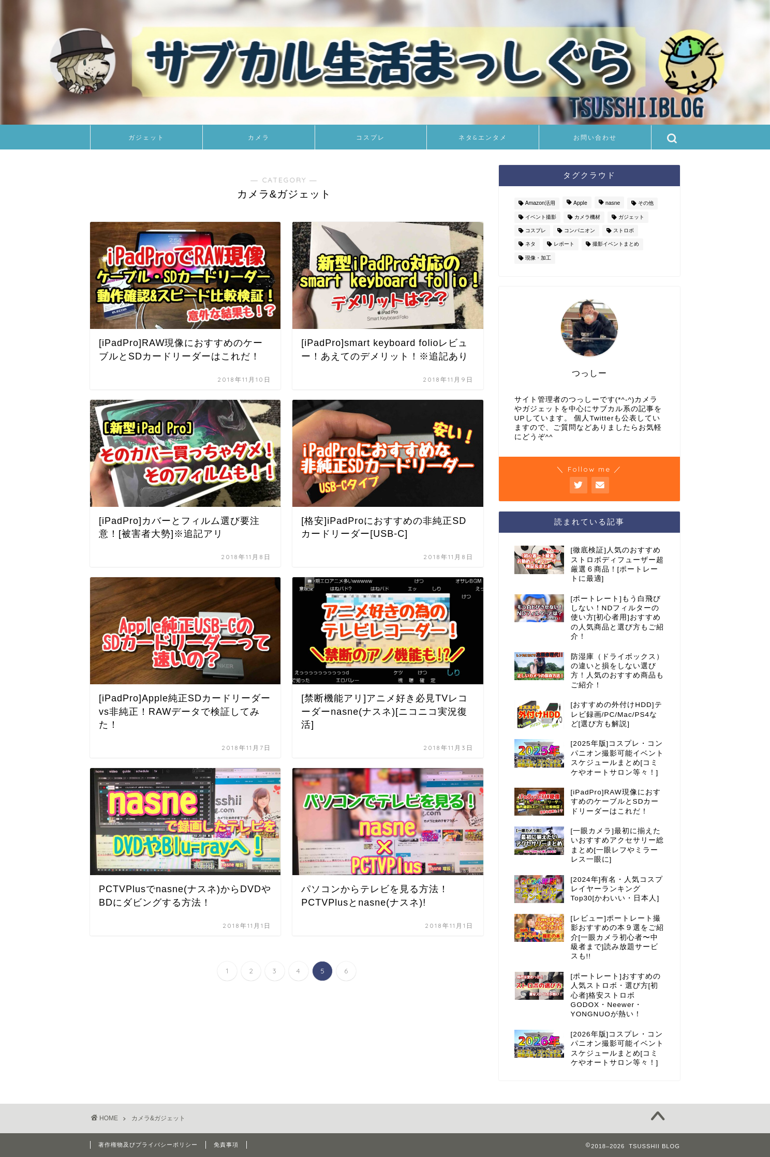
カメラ (259, 137)
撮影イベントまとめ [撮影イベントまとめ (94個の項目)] (616, 244)
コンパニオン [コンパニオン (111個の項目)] (579, 230)
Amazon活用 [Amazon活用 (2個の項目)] (540, 203)
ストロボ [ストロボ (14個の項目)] (623, 230)
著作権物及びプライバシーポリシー (148, 1144)
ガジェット (146, 137)
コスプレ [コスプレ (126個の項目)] (535, 230)
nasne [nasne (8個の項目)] (612, 203)
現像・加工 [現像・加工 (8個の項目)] (538, 258)
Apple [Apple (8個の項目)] (580, 203)
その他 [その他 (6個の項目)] (646, 203)
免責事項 (226, 1144)
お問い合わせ (595, 137)
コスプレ (370, 137)
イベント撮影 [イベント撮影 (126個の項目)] (540, 217)
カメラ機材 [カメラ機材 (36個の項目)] (587, 217)
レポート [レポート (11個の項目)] (564, 244)
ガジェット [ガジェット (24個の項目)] (631, 217)
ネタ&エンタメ (482, 137)
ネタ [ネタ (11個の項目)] (530, 244)
